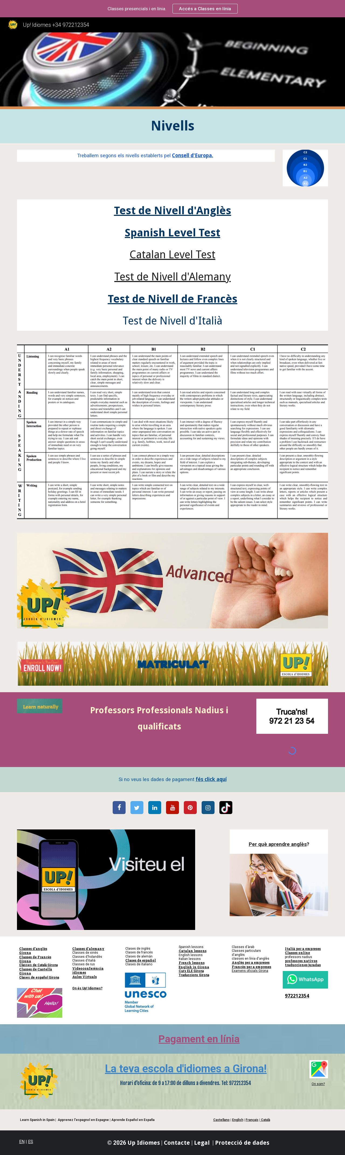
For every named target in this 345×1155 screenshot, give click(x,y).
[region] (172, 8)
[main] (172, 126)
